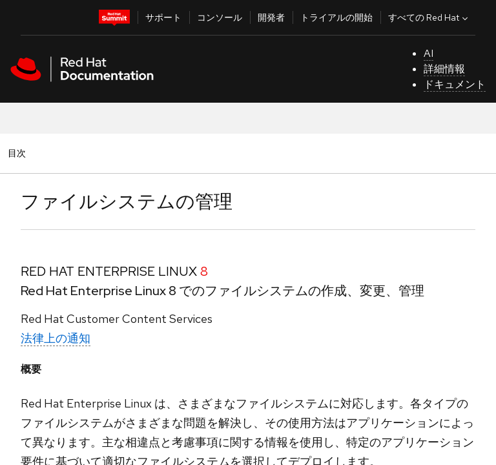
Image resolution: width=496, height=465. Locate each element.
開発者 (271, 17)
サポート (163, 17)
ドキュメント (455, 84)
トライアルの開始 (336, 17)
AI (428, 53)
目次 (18, 153)
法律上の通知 (55, 338)
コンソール (219, 17)
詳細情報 (444, 69)
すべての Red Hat (429, 17)
